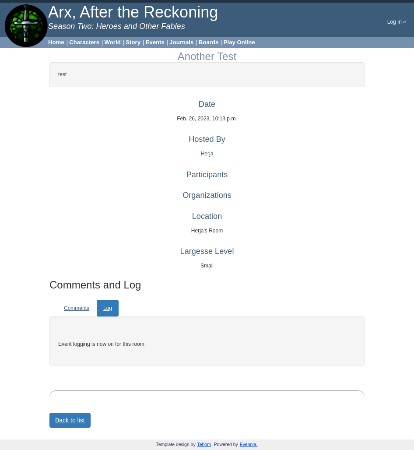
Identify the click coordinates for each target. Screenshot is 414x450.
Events (155, 42)
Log (107, 308)
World (113, 42)
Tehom (204, 444)
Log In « (396, 22)
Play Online (239, 42)
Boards (208, 42)
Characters (84, 42)
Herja (207, 154)
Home (56, 42)
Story (133, 42)
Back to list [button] (70, 420)
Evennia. (249, 444)
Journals (181, 42)
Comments (76, 308)
